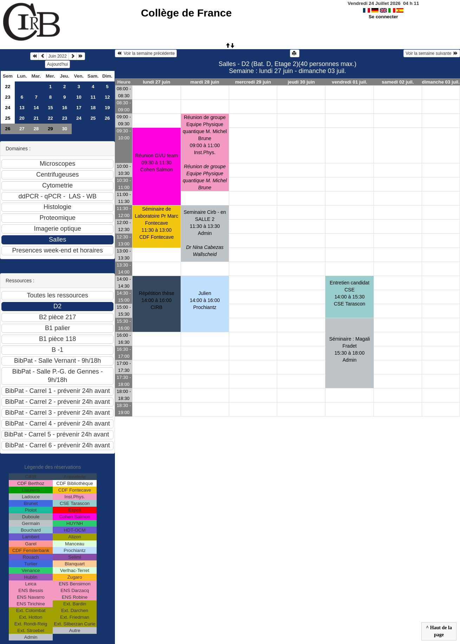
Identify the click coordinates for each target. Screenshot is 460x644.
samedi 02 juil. (398, 82)
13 (22, 107)
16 (64, 107)
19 (107, 107)
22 (7, 86)
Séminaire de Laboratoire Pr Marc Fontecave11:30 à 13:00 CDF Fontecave (157, 223)
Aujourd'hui (57, 64)
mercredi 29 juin (253, 82)
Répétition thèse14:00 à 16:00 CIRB (156, 300)
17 (79, 107)
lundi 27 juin (156, 82)
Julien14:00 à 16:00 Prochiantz (205, 300)
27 (22, 128)
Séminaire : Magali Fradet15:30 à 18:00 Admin (349, 349)
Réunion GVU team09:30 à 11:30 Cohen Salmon (156, 162)
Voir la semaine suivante (432, 53)
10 (79, 97)
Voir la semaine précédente (146, 53)
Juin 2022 (57, 56)
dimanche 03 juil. (441, 82)
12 (107, 97)
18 (93, 107)
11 (93, 97)
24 (7, 107)
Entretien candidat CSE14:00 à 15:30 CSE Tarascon (349, 293)
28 (36, 128)
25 (7, 118)
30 (64, 128)
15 (50, 107)
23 (7, 97)
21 (36, 118)
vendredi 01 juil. (349, 82)
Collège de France (186, 13)
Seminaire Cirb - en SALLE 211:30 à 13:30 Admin (204, 233)
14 (36, 107)
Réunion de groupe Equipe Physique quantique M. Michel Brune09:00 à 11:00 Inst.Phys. (205, 152)
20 (22, 118)
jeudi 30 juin (301, 82)
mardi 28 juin (204, 82)
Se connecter (383, 16)
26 (107, 118)
